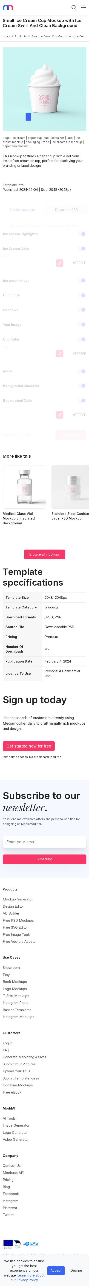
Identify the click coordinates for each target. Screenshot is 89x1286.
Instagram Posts (16, 1002)
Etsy (6, 975)
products (21, 36)
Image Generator (16, 1125)
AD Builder (11, 913)
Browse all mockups (44, 554)
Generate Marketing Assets (24, 1057)
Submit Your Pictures (19, 1064)
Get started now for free (28, 746)
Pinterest (10, 1208)
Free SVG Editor (15, 927)
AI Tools (9, 1118)
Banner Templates (17, 1010)
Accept (56, 1270)
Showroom (11, 967)
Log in (7, 1043)
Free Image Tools (17, 934)
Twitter (8, 1215)
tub (46, 138)
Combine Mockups (18, 1085)
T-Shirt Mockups (16, 996)
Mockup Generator (18, 899)
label (70, 138)
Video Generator (16, 1139)
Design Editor (13, 906)
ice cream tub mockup (67, 142)
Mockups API (13, 1172)
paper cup (35, 138)
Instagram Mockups (18, 1017)
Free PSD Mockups (18, 920)
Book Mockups (15, 981)
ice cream (18, 138)
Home (6, 36)
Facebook (11, 1194)
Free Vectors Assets (19, 941)
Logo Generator (15, 1132)
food (46, 142)
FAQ (6, 1050)
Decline (76, 1270)
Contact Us (12, 1165)
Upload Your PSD (16, 1071)
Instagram (10, 1201)
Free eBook (12, 1092)
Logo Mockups (15, 989)
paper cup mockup (16, 146)
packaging (33, 142)
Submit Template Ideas (21, 1078)
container (57, 138)
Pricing (8, 1179)
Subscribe (44, 859)
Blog (6, 1187)
